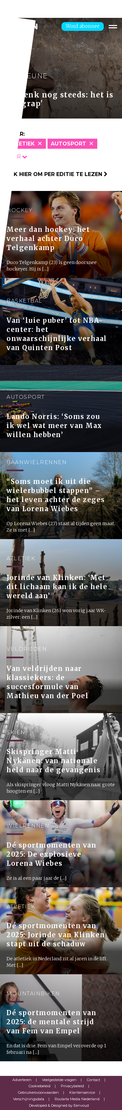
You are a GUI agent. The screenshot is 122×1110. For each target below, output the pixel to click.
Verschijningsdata (28, 1099)
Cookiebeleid (39, 1086)
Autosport (68, 144)
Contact (93, 1080)
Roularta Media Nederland (77, 1099)
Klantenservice (82, 1092)
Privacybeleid (72, 1086)
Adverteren (22, 1080)
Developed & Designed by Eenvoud (59, 1105)
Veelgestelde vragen (59, 1080)
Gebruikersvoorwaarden (38, 1092)
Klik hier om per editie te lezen (56, 174)
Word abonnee (83, 26)
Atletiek (21, 144)
